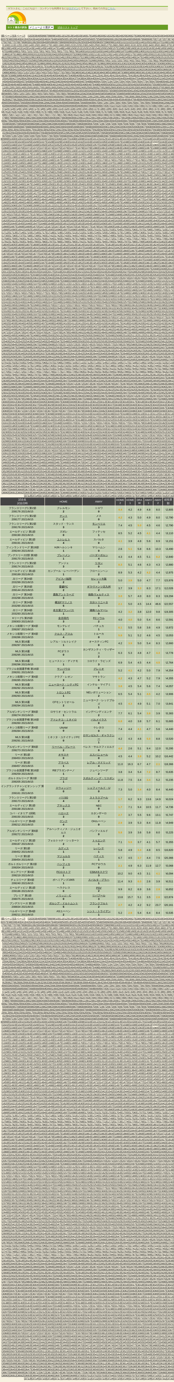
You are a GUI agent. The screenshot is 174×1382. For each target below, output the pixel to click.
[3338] (125, 444)
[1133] (148, 154)
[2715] (110, 362)
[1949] (58, 262)
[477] (143, 81)
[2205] (80, 296)
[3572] (155, 474)
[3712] (170, 492)
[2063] (50, 277)
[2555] (118, 341)
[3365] (155, 447)
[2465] (133, 329)
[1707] (140, 229)
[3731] (163, 495)
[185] (111, 51)
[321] (67, 66)
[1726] (110, 232)
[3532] (28, 471)
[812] (89, 117)
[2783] (102, 371)
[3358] (102, 447)
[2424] (170, 323)
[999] (6, 138)
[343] (27, 69)
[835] (55, 120)
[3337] (118, 444)
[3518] (95, 468)
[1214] (65, 166)
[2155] (50, 290)
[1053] (65, 144)
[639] (83, 99)
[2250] (72, 302)
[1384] (133, 187)
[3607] (72, 480)
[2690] (95, 359)
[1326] (43, 181)
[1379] (95, 187)
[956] (93, 132)
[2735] (87, 365)
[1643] (5, 223)
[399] (19, 75)
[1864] (110, 250)
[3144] (50, 420)
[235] (67, 57)
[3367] (170, 447)
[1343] (170, 181)
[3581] (50, 477)
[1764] (50, 238)
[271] (111, 60)
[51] (68, 39)
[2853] (110, 380)
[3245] (118, 432)
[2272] (65, 305)
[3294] (140, 438)
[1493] (87, 202)
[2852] (102, 380)
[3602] (35, 480)
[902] (113, 126)
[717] (35, 108)
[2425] (5, 326)
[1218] (95, 166)
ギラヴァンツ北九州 (99, 586)
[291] (59, 63)
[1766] (65, 238)
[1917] (163, 256)
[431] (39, 78)
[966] (153, 132)
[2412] (80, 323)
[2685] (58, 359)
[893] (59, 126)
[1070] (20, 148)
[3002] (20, 401)
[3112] (155, 413)
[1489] (58, 202)
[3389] (163, 450)
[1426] (102, 193)
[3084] (118, 410)
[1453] (133, 196)
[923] (67, 129)
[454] (5, 81)
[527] (99, 87)
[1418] (43, 193)
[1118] (35, 154)
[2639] (58, 353)
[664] (61, 102)
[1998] (80, 268)
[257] (27, 60)
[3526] (155, 468)
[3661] (133, 486)
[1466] (58, 199)
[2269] (43, 305)
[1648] (43, 223)
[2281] (133, 305)
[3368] (5, 450)
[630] (29, 99)
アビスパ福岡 (63, 578)
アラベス (63, 762)
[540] (5, 90)
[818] (125, 117)
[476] (137, 81)
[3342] (155, 444)
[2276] (95, 305)
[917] (31, 129)
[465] (71, 81)
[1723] (87, 232)
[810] (77, 117)
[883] (171, 123)
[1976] (87, 265)
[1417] (35, 193)
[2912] (35, 389)
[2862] (5, 383)
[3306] (58, 441)
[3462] (20, 462)
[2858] (148, 380)
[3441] (35, 459)
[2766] (148, 368)
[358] (117, 69)
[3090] (163, 410)
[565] (155, 90)
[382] (89, 72)
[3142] (35, 420)
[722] (65, 108)
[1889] (125, 253)
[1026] (35, 141)
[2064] (58, 277)
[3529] (5, 471)
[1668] (20, 226)
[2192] (155, 293)
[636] (65, 99)
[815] (107, 117)
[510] (169, 84)
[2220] (20, 299)
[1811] (58, 244)
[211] (95, 54)
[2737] (102, 365)
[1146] (72, 157)
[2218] (5, 299)
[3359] (110, 447)
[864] (57, 123)
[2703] (20, 362)
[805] (47, 117)
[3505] (170, 465)
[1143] (50, 157)
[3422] (65, 456)
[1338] (133, 181)
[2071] (110, 277)
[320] (61, 66)
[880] (153, 123)
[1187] (35, 163)
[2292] (43, 308)
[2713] (95, 362)
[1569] (140, 211)
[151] (79, 48)
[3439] (20, 459)
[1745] (80, 235)
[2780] (80, 371)
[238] (85, 57)
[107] (159, 42)
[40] (19, 39)
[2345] (95, 314)
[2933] (20, 392)
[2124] (163, 284)
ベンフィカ (63, 864)
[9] (53, 35)
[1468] (72, 199)
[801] (23, 117)
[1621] (13, 220)
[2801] (65, 374)
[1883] (80, 253)
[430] (33, 78)
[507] (151, 84)
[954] (81, 132)
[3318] (148, 441)
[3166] (43, 423)
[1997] (72, 268)
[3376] (65, 450)
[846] (121, 120)
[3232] (20, 432)
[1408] (140, 190)
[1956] (110, 262)
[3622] (13, 483)
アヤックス (63, 805)
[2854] (118, 380)
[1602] (43, 217)
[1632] (95, 220)
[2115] (95, 284)
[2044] (80, 274)
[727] (95, 108)
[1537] (72, 208)
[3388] (155, 450)
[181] (87, 51)
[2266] (20, 305)
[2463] (118, 329)
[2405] (28, 323)
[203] (47, 54)
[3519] (102, 468)
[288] (41, 63)
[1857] (58, 250)
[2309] (170, 308)
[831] (31, 120)
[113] (23, 45)
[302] (125, 63)
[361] (135, 69)
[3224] (133, 429)
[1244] (118, 169)
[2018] (58, 271)
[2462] (110, 329)
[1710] (163, 229)
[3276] (5, 438)
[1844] (133, 247)
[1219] (102, 166)
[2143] (133, 287)
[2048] (110, 274)
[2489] (140, 332)
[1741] (50, 235)
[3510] (35, 468)
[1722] (80, 232)
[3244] (110, 432)
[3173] (95, 423)
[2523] (50, 338)
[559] (119, 90)
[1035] (102, 141)
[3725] (118, 495)
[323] (79, 66)
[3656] (95, 486)
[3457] (155, 459)
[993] (143, 135)
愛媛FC (63, 586)
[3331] (72, 444)
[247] (139, 57)
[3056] (80, 407)
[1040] (140, 141)
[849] (139, 120)
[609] (75, 96)
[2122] (148, 284)
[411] (91, 75)
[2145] (148, 287)
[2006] (140, 268)
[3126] (87, 416)
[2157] (65, 290)
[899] (95, 126)
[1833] (50, 247)
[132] (137, 45)
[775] (39, 114)
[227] (19, 57)
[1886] (102, 253)
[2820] (35, 377)
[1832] (43, 247)
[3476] (125, 462)
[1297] (170, 175)
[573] (31, 93)
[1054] (72, 144)
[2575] (95, 344)
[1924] (43, 259)
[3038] (118, 404)
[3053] (58, 407)
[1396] (50, 190)
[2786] (125, 371)
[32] (156, 35)
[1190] (58, 163)
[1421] (65, 193)
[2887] (20, 386)
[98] (107, 42)
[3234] (35, 432)
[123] (83, 45)
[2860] (163, 380)
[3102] (80, 413)
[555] (95, 90)
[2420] (140, 323)
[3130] (118, 416)
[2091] (87, 280)
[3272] (148, 435)
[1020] (163, 138)
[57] (95, 39)
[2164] (118, 290)
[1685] (148, 226)
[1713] (13, 232)
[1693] (35, 229)
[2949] (140, 392)
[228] (25, 57)
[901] (107, 126)
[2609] (5, 350)
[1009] (80, 138)
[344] (33, 69)
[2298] (87, 308)
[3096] (35, 413)
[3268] (118, 435)
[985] (95, 135)
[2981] (35, 398)
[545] (35, 90)
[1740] (43, 235)
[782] (81, 114)
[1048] (28, 144)
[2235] (133, 299)
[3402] (87, 453)
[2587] (13, 347)
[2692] (110, 359)
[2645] (102, 353)
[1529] (13, 208)
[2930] (170, 389)
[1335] (110, 181)
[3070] (13, 410)
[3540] (87, 471)
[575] (43, 93)
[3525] (148, 468)
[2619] (80, 350)
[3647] (28, 486)
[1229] (5, 169)
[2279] (118, 305)
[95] (93, 42)
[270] (105, 60)
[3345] (5, 447)
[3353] (65, 447)
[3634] (102, 483)
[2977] (5, 398)
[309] (167, 63)
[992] (137, 135)
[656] (13, 102)
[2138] (95, 287)
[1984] (148, 265)
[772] (21, 114)
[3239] (72, 432)
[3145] (58, 420)
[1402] (95, 190)
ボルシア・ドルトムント (63, 903)
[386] (113, 72)
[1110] (148, 151)
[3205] (163, 426)
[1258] (50, 172)
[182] (93, 51)
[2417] (118, 323)
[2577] (110, 344)
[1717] (43, 232)
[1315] (133, 178)
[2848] (72, 380)
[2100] (155, 280)
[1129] (118, 154)
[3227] (155, 429)
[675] (127, 102)
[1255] (28, 172)
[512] (9, 87)
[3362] (133, 447)
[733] (131, 108)
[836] (61, 120)
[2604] (140, 347)
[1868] (140, 250)
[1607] (80, 217)
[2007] (148, 268)
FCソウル (99, 618)
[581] (79, 93)
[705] (135, 105)
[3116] (13, 416)
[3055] (72, 407)
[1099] (65, 151)
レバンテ (98, 848)
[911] (167, 126)
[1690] (13, 229)
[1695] (50, 229)
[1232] (28, 169)
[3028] (43, 404)
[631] (35, 99)
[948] (45, 132)
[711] (171, 105)
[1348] (35, 184)
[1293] (140, 175)
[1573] (170, 211)
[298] (101, 63)
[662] (49, 102)
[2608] (170, 347)
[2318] (65, 311)
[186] (117, 51)
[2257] (125, 302)
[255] (15, 60)
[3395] (35, 453)
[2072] (118, 277)
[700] (105, 105)
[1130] (125, 154)
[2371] (118, 317)
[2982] (43, 398)
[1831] (35, 247)
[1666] (5, 226)
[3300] (13, 441)
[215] (119, 54)
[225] (7, 57)
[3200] (125, 426)
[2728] (35, 365)
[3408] (133, 453)
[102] (129, 42)
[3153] (118, 420)
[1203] (155, 163)
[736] (149, 108)
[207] (71, 54)
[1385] (140, 187)
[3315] (125, 441)
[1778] (155, 238)
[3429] (118, 456)
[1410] (155, 190)
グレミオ (98, 668)
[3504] (163, 465)
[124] (89, 45)
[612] (93, 96)
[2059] (20, 277)
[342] (21, 69)
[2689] (87, 359)
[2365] (72, 317)
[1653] (80, 223)
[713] (11, 108)
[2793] (5, 374)
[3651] (58, 486)
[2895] (80, 386)
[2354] (163, 314)
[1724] (95, 232)
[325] (91, 66)
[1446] (80, 196)
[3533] (35, 471)
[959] (111, 132)
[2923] (118, 389)
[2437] (95, 326)
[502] (121, 84)
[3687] (155, 489)
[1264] (95, 172)
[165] (163, 48)
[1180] (155, 160)
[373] (35, 72)
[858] (21, 123)
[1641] (163, 220)
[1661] (140, 223)
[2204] (72, 296)
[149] (67, 48)
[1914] (140, 256)
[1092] (13, 151)
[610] (81, 96)
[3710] (155, 492)
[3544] (118, 471)
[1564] (102, 211)
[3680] (102, 489)
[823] (155, 117)
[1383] (125, 187)
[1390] (5, 190)
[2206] (87, 296)
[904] (125, 126)
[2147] (163, 287)
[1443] (58, 196)
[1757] (170, 235)
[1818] (110, 244)
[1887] (110, 253)
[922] (61, 129)
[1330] (72, 181)
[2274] (80, 305)
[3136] (163, 416)
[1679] (102, 226)
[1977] (95, 265)
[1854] (35, 250)
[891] (47, 126)
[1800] (148, 241)
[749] (55, 111)
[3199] (118, 426)
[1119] (43, 154)
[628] (17, 99)
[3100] (65, 413)
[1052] (58, 144)
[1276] (13, 175)
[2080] (5, 280)
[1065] (155, 144)
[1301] (28, 178)
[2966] (95, 395)
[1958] (125, 262)
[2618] (72, 350)
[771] (15, 114)
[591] (139, 93)
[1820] (125, 244)
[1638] (140, 220)
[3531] (20, 471)
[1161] (13, 160)
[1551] (5, 211)
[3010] (80, 401)
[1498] (125, 202)
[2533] (125, 338)
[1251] (170, 169)
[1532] (35, 208)
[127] (107, 45)
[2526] (72, 338)
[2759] (95, 368)
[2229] (87, 299)
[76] (8, 42)
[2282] (140, 305)
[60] (108, 39)
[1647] (35, 223)
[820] (137, 117)
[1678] (95, 226)
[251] (163, 57)
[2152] (28, 290)
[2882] (155, 383)
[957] (99, 132)
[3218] (87, 429)
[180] (81, 51)
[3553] (13, 474)
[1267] (118, 172)
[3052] (50, 407)
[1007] (65, 138)
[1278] (28, 175)
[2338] (43, 314)
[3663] (148, 486)
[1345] (13, 184)
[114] (29, 45)
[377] (59, 72)
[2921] (102, 389)
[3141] (28, 420)
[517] (39, 87)
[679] (151, 102)
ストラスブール (99, 797)
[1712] (5, 232)
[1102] (87, 151)
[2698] (155, 359)
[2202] (58, 296)
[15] (79, 35)
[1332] (87, 181)
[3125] (80, 416)
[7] (47, 35)
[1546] (140, 208)
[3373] (43, 450)
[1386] (148, 187)
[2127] (13, 287)
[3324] (20, 444)
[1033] (87, 141)
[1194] (87, 163)
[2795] (20, 374)
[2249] (65, 302)
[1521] (125, 205)
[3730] (155, 495)
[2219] (13, 299)
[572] (25, 93)
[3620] (170, 480)
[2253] (95, 302)
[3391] (5, 453)
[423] (163, 75)
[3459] (170, 459)
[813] (95, 117)
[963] (135, 132)
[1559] (65, 211)
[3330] (65, 444)
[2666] (87, 356)
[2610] (13, 350)
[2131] (43, 287)
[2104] (13, 284)
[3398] (58, 453)
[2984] (58, 398)
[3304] (43, 441)
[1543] (118, 208)
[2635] (28, 353)
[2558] (140, 341)
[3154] (125, 420)
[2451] (28, 329)
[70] (154, 39)
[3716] (50, 495)
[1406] (125, 190)
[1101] (80, 151)
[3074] (43, 410)
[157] (115, 48)
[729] (107, 108)
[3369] (13, 450)
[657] (19, 102)
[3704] (110, 492)
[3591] (125, 477)
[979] (59, 135)
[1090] (170, 148)
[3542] (102, 471)
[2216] (163, 296)
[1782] (13, 241)
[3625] (35, 483)
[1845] (140, 247)
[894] (65, 126)
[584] (97, 93)
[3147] (72, 420)
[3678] (87, 489)
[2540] (5, 341)
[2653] (163, 353)
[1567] (125, 211)
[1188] (43, 163)
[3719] (72, 495)
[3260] (58, 435)
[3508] (20, 468)
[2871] (72, 383)
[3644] (5, 486)
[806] (53, 117)
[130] (125, 45)
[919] (43, 129)
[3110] (140, 413)
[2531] (110, 338)
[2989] (95, 398)
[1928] (72, 259)
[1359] (118, 184)
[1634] (110, 220)
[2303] (125, 308)
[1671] (43, 226)
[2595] (72, 347)
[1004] (43, 138)
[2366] (80, 317)
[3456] (148, 459)
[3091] (170, 410)
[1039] (133, 141)
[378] (65, 72)
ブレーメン (63, 555)
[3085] (125, 410)
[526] (93, 87)
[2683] (43, 359)
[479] (155, 81)
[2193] (163, 293)
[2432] (58, 326)
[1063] (140, 144)
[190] (141, 51)
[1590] (125, 214)
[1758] (5, 238)
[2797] (35, 374)
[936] (145, 129)
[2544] (35, 341)
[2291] (35, 308)
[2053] (148, 274)
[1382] (118, 187)
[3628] (58, 483)
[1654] (87, 223)
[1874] (13, 253)
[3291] (118, 438)
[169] (15, 51)
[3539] (80, 471)
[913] (7, 129)
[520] (57, 87)
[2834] (140, 377)
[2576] (102, 344)
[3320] (163, 441)
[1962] (155, 262)
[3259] (50, 435)
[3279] (28, 438)
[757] (103, 111)
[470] (101, 81)
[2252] (87, 302)
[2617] (65, 350)
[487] (31, 84)
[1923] (35, 259)
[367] (171, 69)
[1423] (80, 193)
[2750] (28, 368)
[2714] (102, 362)
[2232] (110, 299)
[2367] (87, 317)
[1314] (125, 178)
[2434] (72, 326)
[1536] (65, 208)
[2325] (118, 311)
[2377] (163, 317)
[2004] (125, 268)
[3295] (148, 438)
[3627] (50, 483)
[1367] (5, 187)
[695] (75, 105)
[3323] (13, 444)
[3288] (95, 438)
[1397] (58, 190)
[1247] (140, 169)
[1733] (163, 232)
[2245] (35, 302)
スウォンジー (63, 787)
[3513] (58, 468)
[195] (171, 51)
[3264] (87, 435)
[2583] (155, 344)
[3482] (170, 462)
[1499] (133, 202)
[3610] (95, 480)
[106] (153, 42)
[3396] (43, 453)
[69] (149, 39)
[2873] (87, 383)
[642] (101, 99)
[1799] (140, 241)
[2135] (72, 287)
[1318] (155, 178)
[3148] (80, 420)
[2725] (13, 365)
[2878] (125, 383)
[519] (51, 87)
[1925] (50, 259)
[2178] (50, 293)
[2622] (102, 350)
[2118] (118, 284)
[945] (27, 132)
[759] (115, 111)
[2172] (5, 293)
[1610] (102, 217)
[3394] (28, 453)
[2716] (118, 362)
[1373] (50, 187)
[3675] (65, 489)
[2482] (87, 332)
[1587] (102, 214)
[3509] (28, 468)
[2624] (118, 350)
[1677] (87, 226)
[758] (109, 111)
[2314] (35, 311)
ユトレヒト (63, 539)
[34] (165, 35)
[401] (31, 75)
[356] (105, 69)
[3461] (13, 462)
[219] (143, 54)
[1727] (118, 232)
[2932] (13, 392)
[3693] (28, 492)
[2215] (155, 296)
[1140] (28, 157)
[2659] (35, 356)
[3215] (65, 429)
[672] (109, 102)
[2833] (133, 377)
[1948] (50, 262)
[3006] (50, 401)
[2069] (95, 277)
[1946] (35, 262)
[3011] (87, 401)
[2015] (35, 271)
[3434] (155, 456)
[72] (162, 39)
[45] (41, 39)
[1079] (87, 148)
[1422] (72, 193)
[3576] (13, 477)
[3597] (170, 477)
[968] (165, 132)
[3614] (125, 480)
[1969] (35, 265)
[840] (85, 120)
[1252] (5, 172)
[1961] (148, 262)
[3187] (28, 426)
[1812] (65, 244)
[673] (115, 102)
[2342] (72, 314)
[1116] (20, 154)
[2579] (125, 344)
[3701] (87, 492)
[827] (7, 120)
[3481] (163, 462)
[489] (43, 84)
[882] (165, 123)
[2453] (43, 329)
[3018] (140, 401)
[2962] (65, 395)
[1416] (28, 193)
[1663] (155, 223)
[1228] (170, 166)
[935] (139, 129)
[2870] (65, 383)
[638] (77, 99)
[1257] (43, 172)
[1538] (80, 208)
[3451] (110, 459)
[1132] (140, 154)
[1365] (163, 184)
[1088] (155, 148)
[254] (9, 60)
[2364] (65, 317)
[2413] (87, 323)
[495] (79, 84)
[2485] (110, 332)
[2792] (170, 371)
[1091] (5, 151)
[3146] (65, 420)
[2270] (50, 305)
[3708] (140, 492)
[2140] (110, 287)
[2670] (118, 356)
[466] (77, 81)
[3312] (102, 441)
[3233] (28, 432)
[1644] (13, 223)
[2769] (170, 368)
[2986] (72, 398)
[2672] (133, 356)
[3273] (155, 435)
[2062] (43, 277)
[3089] (155, 410)
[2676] (163, 356)
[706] (141, 105)
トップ (74, 27)
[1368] (13, 187)
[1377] (80, 187)
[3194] (80, 426)
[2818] (20, 377)
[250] (157, 57)
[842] (97, 120)
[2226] (65, 299)
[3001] (13, 401)
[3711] (163, 492)
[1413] (5, 193)
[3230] (5, 432)
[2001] (102, 268)
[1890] (133, 253)
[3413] (170, 453)
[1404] (110, 190)
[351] (75, 69)
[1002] (28, 138)
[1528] (5, 208)
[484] (13, 84)
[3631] (80, 483)
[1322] (13, 181)
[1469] (80, 199)
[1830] (28, 247)
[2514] (155, 335)
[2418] (125, 323)
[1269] (133, 172)
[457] (23, 81)
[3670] (28, 489)
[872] (105, 123)
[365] (159, 69)
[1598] (13, 217)
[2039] (43, 274)
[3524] (140, 468)
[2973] (148, 395)
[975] (35, 135)
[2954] (5, 395)
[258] (33, 60)
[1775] (133, 238)
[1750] (118, 235)
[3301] (20, 441)
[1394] (35, 190)
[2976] (170, 395)
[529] (111, 87)
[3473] (102, 462)
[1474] (118, 199)
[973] (23, 135)
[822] (149, 117)
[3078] (72, 410)
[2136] (80, 287)
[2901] (125, 386)
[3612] (110, 480)
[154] (97, 48)
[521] (63, 87)
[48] (55, 39)
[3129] (110, 416)
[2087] (58, 280)
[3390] (170, 450)
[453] (171, 78)
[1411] (163, 190)
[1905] (72, 256)
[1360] (125, 184)
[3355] (80, 447)
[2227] (72, 299)
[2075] (140, 277)
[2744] (155, 365)
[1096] (43, 151)
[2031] (155, 271)
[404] (49, 75)
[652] (161, 99)
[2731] (58, 365)
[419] (139, 75)
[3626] (43, 483)
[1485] (28, 202)
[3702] (95, 492)
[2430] (43, 326)
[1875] (20, 253)
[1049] (35, 144)
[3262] (72, 435)
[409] (79, 75)
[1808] (35, 244)
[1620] (5, 220)
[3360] (118, 447)
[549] (59, 90)
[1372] (43, 187)
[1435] (170, 193)
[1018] (148, 138)
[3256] (28, 435)
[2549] (72, 341)
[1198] (118, 163)
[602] (33, 96)
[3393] (20, 453)
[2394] (118, 320)
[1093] (20, 151)
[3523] (133, 468)
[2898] (102, 386)
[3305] (50, 441)
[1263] (87, 172)
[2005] (133, 268)
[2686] (65, 359)
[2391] (95, 320)
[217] (131, 54)
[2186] (110, 293)
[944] (21, 132)
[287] (35, 63)
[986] (101, 135)
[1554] (28, 211)
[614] (105, 96)
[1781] (5, 241)
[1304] (50, 178)
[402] (37, 75)
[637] (71, 99)
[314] (25, 66)
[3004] (35, 401)
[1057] (95, 144)
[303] (131, 63)
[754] (85, 111)
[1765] (58, 238)
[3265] (95, 435)
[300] (113, 63)
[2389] (80, 320)
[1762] (35, 238)
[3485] (20, 465)
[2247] (50, 302)
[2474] (28, 332)
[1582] (65, 214)
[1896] (5, 256)
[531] (123, 87)
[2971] (133, 395)
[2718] (133, 362)
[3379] (87, 450)
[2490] (148, 332)
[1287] (95, 175)
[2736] (95, 365)
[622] (153, 96)
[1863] (102, 250)
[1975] (80, 265)
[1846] (148, 247)
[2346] (102, 314)
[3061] (118, 407)
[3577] (20, 477)
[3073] (35, 410)
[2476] (43, 332)
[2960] (50, 395)
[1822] (140, 244)
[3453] (125, 459)
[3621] (5, 483)
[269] (99, 60)
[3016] (125, 401)
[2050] (125, 274)
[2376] (155, 317)
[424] (169, 75)
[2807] (110, 374)
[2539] (170, 338)
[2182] (80, 293)
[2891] (50, 386)
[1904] (65, 256)
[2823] (58, 377)
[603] (39, 96)
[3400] (72, 453)
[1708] (148, 229)
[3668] (13, 489)
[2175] (28, 293)
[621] (147, 96)
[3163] (20, 423)
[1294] (148, 175)
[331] (127, 66)
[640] (89, 99)
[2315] (43, 311)
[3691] (13, 492)
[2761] (110, 368)
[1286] (87, 175)
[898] (89, 126)
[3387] (148, 450)
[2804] (87, 374)
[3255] (20, 435)
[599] (15, 96)
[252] (169, 57)
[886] (17, 126)
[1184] (13, 163)
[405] (55, 75)
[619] (135, 96)
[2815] (170, 374)
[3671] (35, 489)
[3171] (80, 423)
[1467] (65, 199)
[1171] (87, 160)
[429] (27, 78)
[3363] (140, 447)
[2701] (5, 362)
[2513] (148, 335)
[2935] (35, 392)
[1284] (72, 175)
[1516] (87, 205)
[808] (65, 117)
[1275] (5, 175)
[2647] (118, 353)
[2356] (5, 317)
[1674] (65, 226)
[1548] (155, 208)
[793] (147, 114)
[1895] (170, 253)
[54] (82, 39)
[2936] (43, 392)
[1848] (163, 247)
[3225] (140, 429)
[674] (121, 102)
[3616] (140, 480)
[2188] (125, 293)
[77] (13, 42)
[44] (37, 39)
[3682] (118, 489)
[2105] (20, 284)
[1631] (87, 220)
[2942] (87, 392)
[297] (95, 63)
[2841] (20, 380)
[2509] (118, 335)
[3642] (163, 483)
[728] (101, 108)
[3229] (170, 429)
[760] (121, 111)
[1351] (58, 184)
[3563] (87, 474)
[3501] (140, 465)
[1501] (148, 202)
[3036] (102, 404)
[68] (144, 39)
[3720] (80, 495)
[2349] (125, 314)
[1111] (155, 151)
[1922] (28, 259)
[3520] (110, 468)
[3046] (5, 407)
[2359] (28, 317)
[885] (11, 126)
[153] (91, 48)
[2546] (50, 341)
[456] (17, 81)
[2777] (58, 371)
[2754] (58, 368)
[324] (85, 66)
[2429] (35, 326)
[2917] (72, 389)
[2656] (13, 356)
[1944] (20, 262)
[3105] (102, 413)
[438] (81, 78)
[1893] (155, 253)
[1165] (43, 160)
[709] (159, 105)
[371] (23, 72)
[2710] (72, 362)
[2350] (133, 314)
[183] (99, 51)
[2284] (155, 305)
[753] (79, 111)
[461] (47, 81)
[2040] (50, 274)
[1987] (170, 265)
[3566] (110, 474)
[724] (77, 108)
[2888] (28, 386)
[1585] (87, 214)
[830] (25, 120)
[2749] (20, 368)
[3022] (170, 401)
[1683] (133, 226)
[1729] (133, 232)
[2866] (35, 383)
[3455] (140, 459)
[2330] (155, 311)
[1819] (118, 244)
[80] (26, 42)
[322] (73, 66)
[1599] (20, 217)
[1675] (72, 226)
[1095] (35, 151)
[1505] (5, 205)
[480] (161, 81)
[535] (147, 87)
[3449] (95, 459)
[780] (69, 114)
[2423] (163, 323)
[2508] (110, 335)
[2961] (58, 395)
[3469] (72, 462)
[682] (169, 102)
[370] (17, 72)
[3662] (140, 486)
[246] (133, 57)
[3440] (28, 459)
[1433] (155, 193)
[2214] (148, 296)
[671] (103, 102)
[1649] (50, 223)
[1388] (163, 187)
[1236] (58, 169)
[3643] (170, 483)
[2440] (118, 326)
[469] (95, 81)
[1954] (95, 262)
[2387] (65, 320)
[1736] (13, 235)
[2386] (58, 320)
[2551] (87, 341)
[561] (131, 90)
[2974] (155, 395)
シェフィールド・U (98, 787)
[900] (101, 126)
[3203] (148, 426)
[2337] (35, 314)
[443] (111, 78)
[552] (77, 90)
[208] (77, 54)
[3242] (95, 432)
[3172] (87, 423)
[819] (131, 117)
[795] (159, 114)
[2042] (65, 274)
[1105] (110, 151)
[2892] (58, 386)
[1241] (95, 169)
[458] (29, 81)
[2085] (43, 280)
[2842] (28, 380)
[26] (129, 35)
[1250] (163, 169)
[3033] (80, 404)
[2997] (155, 398)
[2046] (95, 274)
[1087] (148, 148)
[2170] (163, 290)
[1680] (110, 226)
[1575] (13, 214)
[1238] (72, 169)
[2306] (148, 308)
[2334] (13, 314)
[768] (169, 111)
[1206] (5, 166)
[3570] (140, 474)
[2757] (80, 368)
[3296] (155, 438)
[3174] (102, 423)
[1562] (87, 211)
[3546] (133, 471)
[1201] (140, 163)
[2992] (118, 398)
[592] (145, 93)
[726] (89, 108)
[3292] (125, 438)
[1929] (80, 259)
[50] (64, 39)
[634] (53, 99)
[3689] (170, 489)
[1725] (102, 232)
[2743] (148, 365)
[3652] (65, 486)
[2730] (50, 365)
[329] (115, 66)
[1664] (163, 223)
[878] (141, 123)
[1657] (110, 223)
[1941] (170, 259)
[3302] (28, 441)
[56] (91, 39)
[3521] (118, 468)
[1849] (170, 247)
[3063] (133, 407)
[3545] (125, 471)
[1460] (13, 199)
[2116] (102, 284)
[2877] (118, 383)
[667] (79, 102)
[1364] (155, 184)
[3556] (35, 474)
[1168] (65, 160)
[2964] (80, 395)
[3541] (95, 471)
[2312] (20, 311)
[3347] (20, 447)
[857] (15, 123)
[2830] (110, 377)
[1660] (133, 223)
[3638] (133, 483)
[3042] (148, 404)
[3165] (35, 423)
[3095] (28, 413)
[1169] (72, 160)
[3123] (65, 416)
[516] (33, 87)
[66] (136, 39)
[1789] (65, 241)
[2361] (43, 317)
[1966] (13, 265)
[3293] (133, 438)
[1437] (13, 196)
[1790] (72, 241)
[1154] (133, 157)
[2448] (5, 329)
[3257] (35, 435)
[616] (117, 96)
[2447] (170, 326)
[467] (83, 81)
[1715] (28, 232)
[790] (129, 114)
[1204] (163, 163)
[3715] (43, 495)
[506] (145, 84)
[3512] (50, 468)
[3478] (140, 462)
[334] (145, 66)
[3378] (80, 450)
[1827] (5, 247)
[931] (115, 129)
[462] (53, 81)
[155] (103, 48)
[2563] (5, 344)
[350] (69, 69)
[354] (93, 69)
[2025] (110, 271)
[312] (13, 66)
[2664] (72, 356)
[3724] (110, 495)
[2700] (170, 359)
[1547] (148, 208)
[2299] (95, 308)
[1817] (102, 244)
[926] (85, 129)
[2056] (170, 274)
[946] (33, 132)
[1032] (80, 141)
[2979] (20, 398)
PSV (99, 887)
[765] (151, 111)
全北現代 (63, 618)
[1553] (20, 211)
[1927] (65, 259)
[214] (113, 54)
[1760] (20, 238)
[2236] (140, 299)
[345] (39, 69)
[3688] (163, 489)
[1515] (80, 205)
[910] (161, 126)
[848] (133, 120)
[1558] (58, 211)
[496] (85, 84)
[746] (37, 111)
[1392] (20, 190)
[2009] (163, 268)
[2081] (13, 280)
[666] (73, 102)
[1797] (125, 241)
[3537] (65, 471)
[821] (143, 117)
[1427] (110, 193)
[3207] (5, 429)
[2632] (5, 353)
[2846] (58, 380)
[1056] (87, 144)
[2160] (87, 290)
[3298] (170, 438)
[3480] (155, 462)
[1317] (148, 178)
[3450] (102, 459)
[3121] (50, 416)
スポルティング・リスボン (99, 778)
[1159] (170, 157)
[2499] (43, 335)
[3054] (65, 407)
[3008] (65, 401)
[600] (21, 96)
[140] (13, 48)
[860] (33, 123)
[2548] (65, 341)
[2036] (20, 274)
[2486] (118, 332)
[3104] (95, 413)
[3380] (95, 450)
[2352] (148, 314)
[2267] (28, 305)
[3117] (20, 416)
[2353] (155, 314)
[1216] (80, 166)
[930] (109, 129)
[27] (133, 35)
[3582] (58, 477)
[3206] (170, 426)
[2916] (65, 389)
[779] (63, 114)
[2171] (170, 290)
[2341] (65, 314)
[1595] (163, 214)
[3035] (95, 404)
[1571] (155, 211)
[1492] (80, 202)
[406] (61, 75)
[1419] (50, 193)
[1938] (148, 259)
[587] (115, 93)
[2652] (155, 353)
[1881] (65, 253)
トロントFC (63, 692)
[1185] (20, 163)
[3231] (13, 432)
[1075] (58, 148)
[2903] (140, 386)
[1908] (95, 256)
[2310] (5, 311)
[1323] (20, 181)
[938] (157, 129)
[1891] (140, 253)
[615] (111, 96)
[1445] (72, 196)
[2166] (133, 290)
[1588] (110, 214)
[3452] (118, 459)
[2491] (155, 332)
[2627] (140, 350)
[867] (75, 123)
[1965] (5, 265)
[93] (85, 42)
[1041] (148, 141)
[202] (41, 54)
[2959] (43, 395)
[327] (103, 66)
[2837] (163, 377)
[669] (91, 102)
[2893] (65, 386)
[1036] (110, 141)
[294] (77, 63)
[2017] (50, 271)
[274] (129, 60)
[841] (91, 120)
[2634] (20, 353)
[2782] (95, 371)
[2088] (65, 280)
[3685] (140, 489)
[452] (165, 78)
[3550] (163, 471)
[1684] (140, 226)
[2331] (163, 311)
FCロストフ (63, 871)
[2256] (118, 302)
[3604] (50, 480)
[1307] (72, 178)
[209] (83, 54)
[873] (111, 123)
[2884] (170, 383)
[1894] (163, 253)
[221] (155, 54)
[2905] (155, 386)
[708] (153, 105)
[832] (37, 120)
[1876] (28, 253)
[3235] (43, 432)
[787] (111, 114)
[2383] (35, 320)
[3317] (140, 441)
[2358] (20, 317)
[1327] (50, 181)
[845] (115, 120)
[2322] (95, 311)
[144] (37, 48)
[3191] (58, 426)
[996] (161, 135)
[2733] (72, 365)
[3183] (170, 423)
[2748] (13, 368)
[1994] (50, 268)
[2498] (35, 335)
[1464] (43, 199)
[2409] (58, 323)
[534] (141, 87)
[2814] (163, 374)
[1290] (118, 175)
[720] (53, 108)
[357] (111, 69)
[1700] (87, 229)
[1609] (95, 217)
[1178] (140, 160)
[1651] (65, 223)
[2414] (95, 323)
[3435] (163, 456)
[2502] (65, 335)
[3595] (155, 477)
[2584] (163, 344)
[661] (43, 102)
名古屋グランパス (63, 610)
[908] (149, 126)
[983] (83, 135)
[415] (115, 75)
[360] (129, 69)
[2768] (163, 368)
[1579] (43, 214)
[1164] (35, 160)
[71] (158, 39)
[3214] (58, 429)
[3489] (50, 465)
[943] (15, 132)
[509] (163, 84)
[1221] (118, 166)
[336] (157, 66)
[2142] (125, 287)
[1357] (102, 184)
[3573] (163, 474)
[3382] (110, 450)
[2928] (155, 389)
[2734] (80, 365)
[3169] (65, 423)
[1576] (20, 214)
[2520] (28, 338)
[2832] (125, 377)
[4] (38, 35)
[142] (25, 48)
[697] (87, 105)
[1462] (28, 199)
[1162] (20, 160)
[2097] (133, 280)
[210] (89, 54)
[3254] (13, 435)
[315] (31, 66)
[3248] (140, 432)
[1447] (87, 196)
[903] (119, 126)
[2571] (65, 344)
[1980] (118, 265)
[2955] (13, 395)
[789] (123, 114)
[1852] (20, 250)
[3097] (43, 413)
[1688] (170, 226)
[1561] (80, 211)
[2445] (155, 326)
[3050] (35, 407)
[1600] (28, 217)
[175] (51, 51)
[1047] (20, 144)
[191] (147, 51)
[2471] (5, 332)
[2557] (133, 341)
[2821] (43, 377)
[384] (101, 72)
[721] (59, 108)
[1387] (155, 187)
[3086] (133, 410)
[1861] (87, 250)
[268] (93, 60)
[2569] (50, 344)
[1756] (163, 235)
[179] (75, 51)
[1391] (13, 190)
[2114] (87, 284)
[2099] (148, 280)
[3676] (72, 489)
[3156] (140, 420)
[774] (33, 114)
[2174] (20, 293)
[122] (77, 45)
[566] (161, 90)
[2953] (170, 392)
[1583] (72, 214)
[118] (53, 45)
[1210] (35, 166)
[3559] (58, 474)
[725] (83, 108)
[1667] (13, 226)
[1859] (72, 250)
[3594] (148, 477)
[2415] (102, 323)
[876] (129, 123)
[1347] (28, 184)
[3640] (148, 483)
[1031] (72, 141)
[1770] (95, 238)
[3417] (28, 456)
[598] (9, 96)
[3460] (5, 462)
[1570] (148, 211)
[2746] (170, 365)
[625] (171, 96)
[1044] (170, 141)
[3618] (155, 480)
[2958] (35, 395)
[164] (157, 48)
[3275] (170, 435)
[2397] (140, 320)
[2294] (58, 308)
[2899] (110, 386)
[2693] (118, 359)
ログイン (74, 8)
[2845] (50, 380)
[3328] (50, 444)
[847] (127, 120)
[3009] (72, 401)
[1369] (20, 187)
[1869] (148, 250)
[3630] (72, 483)
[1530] (20, 208)
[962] (129, 132)
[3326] (35, 444)
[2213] (140, 296)
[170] (21, 51)
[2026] (118, 271)
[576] (49, 93)
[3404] (102, 453)
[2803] (80, 374)
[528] (105, 87)
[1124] (80, 154)
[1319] (163, 178)
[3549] (155, 471)
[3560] (65, 474)
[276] (141, 60)
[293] (71, 63)
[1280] (43, 175)
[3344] (170, 444)
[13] (70, 35)
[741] (7, 111)
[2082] (20, 280)
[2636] (35, 353)
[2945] (110, 392)
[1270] (140, 172)
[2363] (58, 317)
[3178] (133, 423)
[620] (141, 96)
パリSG (63, 797)
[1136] (170, 154)
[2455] (58, 329)
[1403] (102, 190)
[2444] (148, 326)
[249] (151, 57)
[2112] (72, 284)
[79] (22, 42)
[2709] (65, 362)
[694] (69, 105)
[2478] (58, 332)
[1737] (20, 235)
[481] (167, 81)
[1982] (133, 265)
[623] (159, 96)
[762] (133, 111)
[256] (21, 60)
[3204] (155, 426)
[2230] (95, 299)
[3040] (133, 404)
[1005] (50, 138)
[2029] (140, 271)
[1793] (95, 241)
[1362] (140, 184)
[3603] (43, 480)
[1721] (72, 232)
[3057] (87, 407)
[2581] (140, 344)
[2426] (13, 326)
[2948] (133, 392)
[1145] (65, 157)
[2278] (110, 305)
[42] (27, 39)
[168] (9, 51)
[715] (23, 108)
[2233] (118, 299)
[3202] (140, 426)
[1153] (125, 157)
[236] (73, 57)
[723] (71, 108)
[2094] (110, 280)
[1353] (72, 184)
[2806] (102, 374)
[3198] (110, 426)
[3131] (125, 416)
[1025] (28, 141)
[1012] (102, 138)
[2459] (87, 329)
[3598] (5, 480)
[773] (27, 114)
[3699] (72, 492)
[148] (61, 48)
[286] (29, 63)
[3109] (133, 413)
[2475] (35, 332)
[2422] (155, 323)
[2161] (95, 290)
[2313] (28, 311)
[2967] (102, 395)
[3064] (140, 407)
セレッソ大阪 (99, 578)
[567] (167, 90)
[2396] (133, 320)
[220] (149, 54)
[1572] (163, 211)
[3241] (87, 432)
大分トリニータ (99, 602)
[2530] (102, 338)
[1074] (50, 148)
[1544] (125, 208)
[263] (63, 60)
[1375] (65, 187)
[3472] (95, 462)
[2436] (87, 326)
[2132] (50, 287)
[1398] (65, 190)
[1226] (155, 166)
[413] (103, 75)
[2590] (35, 347)
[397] (7, 75)
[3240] (80, 432)
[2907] (170, 386)
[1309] (87, 178)
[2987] (80, 398)
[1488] (50, 202)
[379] (71, 72)
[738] (161, 108)
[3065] (148, 407)
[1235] (50, 169)
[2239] (163, 299)
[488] (37, 84)
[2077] (155, 277)
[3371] (28, 450)
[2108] (43, 284)
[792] (141, 114)
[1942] (5, 262)
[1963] (163, 262)
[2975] (163, 395)
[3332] (80, 444)
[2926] (140, 389)
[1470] (87, 199)
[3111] (148, 413)
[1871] (163, 250)
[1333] (95, 181)
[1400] (80, 190)
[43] (32, 39)
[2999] (170, 398)
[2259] (140, 302)
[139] (7, 48)
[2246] (43, 302)
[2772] (20, 371)
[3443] (50, 459)
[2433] (65, 326)
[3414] (5, 456)
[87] (57, 42)
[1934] (118, 259)
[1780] (170, 238)
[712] (5, 108)
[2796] (28, 374)
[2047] (102, 274)
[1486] (35, 202)
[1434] (163, 193)
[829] (19, 120)
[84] (44, 42)
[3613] (118, 480)
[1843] (125, 247)
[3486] (28, 465)
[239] (91, 57)
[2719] (140, 362)
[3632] (87, 483)
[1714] (20, 232)
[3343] (163, 444)
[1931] (95, 259)
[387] (119, 72)
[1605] (65, 217)
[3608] (80, 480)
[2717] (125, 362)
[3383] (118, 450)
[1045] (5, 144)
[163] (151, 48)
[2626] (133, 350)
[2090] (80, 280)
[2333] (5, 314)
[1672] (50, 226)
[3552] (5, 474)
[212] (101, 54)
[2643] (87, 353)
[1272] (155, 172)
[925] (79, 129)
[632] (41, 99)
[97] (103, 42)
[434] (57, 78)
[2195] (5, 296)
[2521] (35, 338)
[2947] (125, 392)
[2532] (118, 338)
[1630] (80, 220)
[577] (55, 93)
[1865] (118, 250)
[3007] (58, 401)
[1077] (72, 148)
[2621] (95, 350)
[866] (69, 123)
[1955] (102, 262)
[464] (65, 81)
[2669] (110, 356)
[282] (5, 63)
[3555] (28, 474)
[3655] (87, 486)
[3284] (65, 438)
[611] (87, 96)
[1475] (125, 199)
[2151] (20, 290)
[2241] (5, 302)
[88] (62, 42)
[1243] (110, 169)
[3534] (43, 471)
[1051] (50, 144)
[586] (109, 93)
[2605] (148, 347)
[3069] (5, 410)
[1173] (102, 160)
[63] (122, 39)
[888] (29, 126)
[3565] (102, 474)
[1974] (72, 265)
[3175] (110, 423)
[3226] (148, 429)
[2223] (43, 299)
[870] (93, 123)
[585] (103, 93)
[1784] (28, 241)
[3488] (43, 465)
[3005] (43, 401)
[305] (143, 63)
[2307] (155, 308)
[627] (11, 99)
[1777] (148, 238)
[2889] (35, 386)
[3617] (148, 480)
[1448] (95, 196)
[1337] (125, 181)
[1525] (155, 205)
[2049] (118, 274)
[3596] (163, 477)
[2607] (163, 347)
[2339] (50, 314)
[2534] (133, 338)
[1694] (43, 229)
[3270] (133, 435)
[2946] (118, 392)
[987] (107, 135)
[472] (113, 81)
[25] (124, 35)
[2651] (148, 353)
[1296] (163, 175)
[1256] (35, 172)
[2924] (125, 389)
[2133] (58, 287)
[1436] (5, 196)
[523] (75, 87)
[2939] (65, 392)
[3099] (58, 413)
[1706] (133, 229)
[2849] (80, 380)
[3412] (163, 453)
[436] (69, 78)
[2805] (95, 374)
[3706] (125, 492)
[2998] (163, 398)
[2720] (148, 362)
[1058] (102, 144)
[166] (169, 48)
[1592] (140, 214)
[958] (105, 132)
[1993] (43, 268)
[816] (113, 117)
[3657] (102, 486)
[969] (171, 132)
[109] (171, 42)
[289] (47, 63)
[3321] (170, 441)
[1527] (170, 205)
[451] (159, 78)
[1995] (58, 268)
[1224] (140, 166)
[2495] (13, 335)
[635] (59, 99)
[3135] (155, 416)
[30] (147, 35)
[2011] (5, 271)
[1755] (155, 235)
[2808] (118, 374)
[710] (165, 105)
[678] (145, 102)
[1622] (20, 220)
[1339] (140, 181)
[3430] (125, 456)
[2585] (170, 344)
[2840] (13, 380)
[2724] (5, 365)
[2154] (43, 290)
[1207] (13, 166)
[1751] (125, 235)
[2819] (28, 377)
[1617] (155, 217)
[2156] (58, 290)
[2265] (13, 305)
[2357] (13, 317)
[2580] (133, 344)
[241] (103, 57)
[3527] (163, 468)
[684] (9, 105)
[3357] (95, 447)
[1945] (28, 262)
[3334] (95, 444)
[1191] (65, 163)
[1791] (80, 241)
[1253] (13, 172)
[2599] (102, 347)
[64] (126, 39)
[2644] (95, 353)
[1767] (72, 238)
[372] (29, 72)
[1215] (72, 166)
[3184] (5, 426)
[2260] (148, 302)
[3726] (125, 495)
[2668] (102, 356)
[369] (11, 72)
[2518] (13, 338)
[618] (129, 96)
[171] (27, 51)
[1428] (118, 193)
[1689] (5, 229)
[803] (35, 117)
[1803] (170, 241)
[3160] (170, 420)
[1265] (102, 172)
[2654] (170, 353)
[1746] (87, 235)
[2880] (140, 383)
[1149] (95, 157)
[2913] (43, 389)
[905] (131, 126)
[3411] (155, 453)
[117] (47, 45)
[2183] (87, 293)
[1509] (35, 205)
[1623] (28, 220)
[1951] (72, 262)
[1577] (28, 214)
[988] (113, 135)
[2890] (43, 386)
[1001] (20, 138)
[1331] (80, 181)
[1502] (155, 202)
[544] (29, 90)
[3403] (95, 453)
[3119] (35, 416)
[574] (37, 93)
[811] (83, 117)
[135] (155, 45)
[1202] (148, 163)
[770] (9, 114)
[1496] (110, 202)
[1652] (72, 223)
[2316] (50, 311)
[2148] (170, 287)
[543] (23, 90)
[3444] (58, 459)
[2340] (58, 314)
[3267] (110, 435)
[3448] (87, 459)
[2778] (65, 371)
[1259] (58, 172)
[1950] (65, 262)
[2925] (133, 389)
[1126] (95, 154)
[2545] (43, 341)
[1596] (170, 214)
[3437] (5, 459)
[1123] (72, 154)
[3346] (13, 447)
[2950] (148, 392)
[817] (119, 117)
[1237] (65, 169)
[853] (163, 120)
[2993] (125, 398)
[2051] (133, 274)
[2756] (72, 368)
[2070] (102, 277)
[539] (171, 87)
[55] (86, 39)
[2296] (72, 308)
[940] (169, 129)
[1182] (170, 160)
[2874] (95, 383)
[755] (91, 111)
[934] (133, 129)
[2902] (133, 386)
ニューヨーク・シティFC (64, 684)
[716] (29, 108)
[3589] (110, 477)
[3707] (133, 492)
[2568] (43, 344)
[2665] (80, 356)
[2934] (28, 392)
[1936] (133, 259)
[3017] (133, 401)
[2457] (72, 329)
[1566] (118, 211)
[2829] (102, 377)
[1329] (65, 181)
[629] (23, 99)
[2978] (13, 398)
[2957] (28, 395)
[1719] (58, 232)
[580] (73, 93)
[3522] (125, 468)
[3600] (20, 480)
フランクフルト (99, 903)
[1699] (80, 229)
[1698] (72, 229)
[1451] (118, 196)
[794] (153, 114)
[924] (73, 129)
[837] (67, 120)
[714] (17, 108)
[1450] (110, 196)
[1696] (58, 229)
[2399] (155, 320)
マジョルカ (63, 856)
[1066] (163, 144)
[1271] (148, 172)
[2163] (110, 290)
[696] (81, 105)
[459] (35, 81)
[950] (57, 132)
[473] (119, 81)
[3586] (87, 477)
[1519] (110, 205)
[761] (127, 111)
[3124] (72, 416)
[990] (125, 135)
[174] (45, 51)
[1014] (118, 138)
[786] (105, 114)
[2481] (80, 332)
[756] (97, 111)
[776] (45, 114)
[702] (117, 105)
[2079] (170, 277)
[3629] (65, 483)
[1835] (65, 247)
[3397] (50, 453)
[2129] (28, 287)
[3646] (20, 486)
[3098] (50, 413)
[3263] (80, 435)
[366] (165, 69)
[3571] (148, 474)
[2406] (35, 323)
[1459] (5, 199)
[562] (137, 90)
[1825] (163, 244)
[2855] (125, 380)
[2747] (5, 368)
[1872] (170, 250)
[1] (29, 35)
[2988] (87, 398)
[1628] (65, 220)
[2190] (140, 293)
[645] (119, 99)
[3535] (50, 471)
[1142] (43, 157)
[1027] (43, 141)
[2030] (148, 271)
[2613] (35, 350)
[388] (125, 72)
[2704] (28, 362)
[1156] (148, 157)
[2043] (72, 274)
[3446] (72, 459)
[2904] (148, 386)
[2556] (125, 341)
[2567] (35, 344)
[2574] (87, 344)
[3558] (50, 474)
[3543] (110, 471)
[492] (61, 84)
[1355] (87, 184)
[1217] (87, 166)
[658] (25, 102)
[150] (73, 48)
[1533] (43, 208)
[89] (67, 42)
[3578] (28, 477)
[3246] (125, 432)
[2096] (125, 280)
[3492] (72, 465)
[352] (81, 69)
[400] (25, 75)
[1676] (80, 226)
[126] (101, 45)
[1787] (50, 241)
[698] (93, 105)
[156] (109, 48)
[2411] (72, 323)
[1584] (80, 214)
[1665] (170, 223)
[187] (123, 51)
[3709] (148, 492)
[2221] (28, 299)
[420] (145, 75)
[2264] (5, 305)
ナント (64, 515)
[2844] (43, 380)
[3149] (87, 420)
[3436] (170, 456)
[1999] (87, 268)
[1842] (118, 247)
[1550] (170, 208)
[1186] (28, 163)
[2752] (43, 368)
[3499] (125, 465)
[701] (111, 105)
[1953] (87, 262)
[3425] (87, 456)
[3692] (20, 492)
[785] (99, 114)
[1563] (95, 211)
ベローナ (63, 813)
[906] (137, 126)
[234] (61, 57)
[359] (123, 69)
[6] (44, 35)
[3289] (102, 438)
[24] (120, 35)
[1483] (13, 202)
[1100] (72, 151)
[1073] (43, 148)
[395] (167, 72)
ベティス (98, 856)
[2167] (140, 290)
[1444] (65, 196)
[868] (81, 123)
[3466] (50, 462)
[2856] (133, 380)
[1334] (102, 181)
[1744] (72, 235)
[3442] (43, 459)
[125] (95, 45)
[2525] (65, 338)
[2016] (43, 271)
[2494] (5, 335)
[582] (85, 93)
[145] (43, 48)
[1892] (148, 253)
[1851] (13, 250)
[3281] (43, 438)
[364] (153, 69)
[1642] (170, 220)
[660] (37, 102)
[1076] (65, 148)
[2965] (87, 395)
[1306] (65, 178)
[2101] (163, 280)
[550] (65, 90)
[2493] (170, 332)
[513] (15, 87)
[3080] (87, 410)
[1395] (43, 190)
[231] (43, 57)
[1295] (155, 175)
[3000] (5, 401)
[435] (63, 78)
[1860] (80, 250)
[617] (123, 96)
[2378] (170, 317)
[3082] (102, 410)
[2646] (110, 353)
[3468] (65, 462)
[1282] (58, 175)
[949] (51, 132)
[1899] (28, 256)
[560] (125, 90)
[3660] (125, 486)
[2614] (43, 350)
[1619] (170, 217)
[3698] (65, 492)
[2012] (13, 271)
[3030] (58, 404)
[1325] (35, 181)
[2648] (125, 353)
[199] (23, 54)
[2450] (20, 329)
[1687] (163, 226)
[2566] (28, 344)
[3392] (13, 453)
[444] (117, 78)
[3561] (72, 474)
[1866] (125, 250)
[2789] (148, 371)
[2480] (72, 332)
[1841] (110, 247)
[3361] (125, 447)
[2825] (72, 377)
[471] (107, 81)
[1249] (155, 169)
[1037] (118, 141)
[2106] (28, 284)
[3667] (5, 489)
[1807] (28, 244)
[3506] (5, 468)
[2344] (87, 314)
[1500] (140, 202)
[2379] (5, 320)
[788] (117, 114)
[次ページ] (19, 35)
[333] (139, 66)
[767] (163, 111)
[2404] (20, 323)
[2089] (72, 280)
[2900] (118, 386)
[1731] (148, 232)
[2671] (125, 356)
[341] (15, 69)
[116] (41, 45)
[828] (13, 120)
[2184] (95, 293)
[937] (151, 129)
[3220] (102, 429)
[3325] (28, 444)
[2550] (80, 341)
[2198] (28, 296)
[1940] (163, 259)
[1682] (125, 226)
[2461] (102, 329)
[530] (117, 87)
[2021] (80, 271)
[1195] (95, 163)
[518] (45, 87)
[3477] (133, 462)
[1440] (35, 196)
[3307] (65, 441)
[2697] (148, 359)
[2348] (118, 314)
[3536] (58, 471)
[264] (69, 60)
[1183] (5, 163)
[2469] (163, 329)
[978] (53, 135)
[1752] (133, 235)
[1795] (110, 241)
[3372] (35, 450)
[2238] (155, 299)
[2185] (102, 293)
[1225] (148, 166)
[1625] (43, 220)
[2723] (170, 362)
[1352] (65, 184)
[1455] (148, 196)
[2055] (163, 274)
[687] (27, 105)
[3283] (58, 438)
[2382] (28, 320)
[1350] (50, 184)
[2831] (118, 377)
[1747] (95, 235)
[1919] (5, 259)
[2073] (125, 277)
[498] (97, 84)
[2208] (102, 296)
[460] (41, 81)
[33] (160, 35)
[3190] (50, 426)
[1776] (140, 238)
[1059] (110, 144)
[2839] (5, 380)
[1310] (95, 178)
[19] (97, 35)
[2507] (102, 335)
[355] (99, 69)
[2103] (5, 284)
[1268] (125, 172)
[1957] (118, 262)
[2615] (50, 350)
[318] (49, 66)
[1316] (140, 178)
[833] (43, 120)
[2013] (20, 271)
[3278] (20, 438)
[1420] (58, 193)
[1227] (163, 166)
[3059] (102, 407)
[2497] (28, 335)
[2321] (87, 311)
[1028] (50, 141)
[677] (139, 102)
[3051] (43, 407)
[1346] (20, 184)
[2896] (87, 386)
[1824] (155, 244)
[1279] (35, 175)
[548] (53, 90)
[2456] (65, 329)
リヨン (99, 563)
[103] (135, 42)
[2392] (102, 320)
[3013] (102, 401)
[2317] (58, 311)
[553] (83, 90)
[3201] (133, 426)
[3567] (118, 474)
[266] (81, 60)
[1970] (43, 265)
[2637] (43, 353)
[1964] (170, 262)
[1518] (102, 205)
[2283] (148, 305)
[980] (65, 135)
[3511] (43, 468)
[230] (37, 57)
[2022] (87, 271)
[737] (155, 108)
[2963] (72, 395)
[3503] (155, 465)
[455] (11, 81)
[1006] (58, 138)
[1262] (80, 172)
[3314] (118, 441)
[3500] (133, 465)
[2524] (58, 338)
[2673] (140, 356)
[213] (107, 54)
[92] (80, 42)
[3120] (43, 416)
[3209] (20, 429)
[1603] (50, 217)
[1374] (58, 187)
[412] (97, 75)
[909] (155, 126)
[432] (45, 78)
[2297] (80, 308)
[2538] (163, 338)
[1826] (170, 244)
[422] (157, 75)
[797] (171, 114)
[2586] (5, 347)
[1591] (133, 214)
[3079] (80, 410)
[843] (103, 120)
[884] (5, 126)
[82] (35, 42)
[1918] (170, 256)
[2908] (5, 389)
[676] (133, 102)
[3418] (35, 456)
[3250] (155, 432)
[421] (151, 75)
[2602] (125, 347)
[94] (89, 42)
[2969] (118, 395)
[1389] (170, 187)
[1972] (58, 265)
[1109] (140, 151)
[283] (11, 63)
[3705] (118, 492)
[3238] (65, 432)
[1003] (35, 138)
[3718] (65, 495)
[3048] (20, 407)
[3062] (125, 407)
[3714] (35, 495)
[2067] (80, 277)
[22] (111, 35)
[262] (57, 60)
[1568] (133, 211)
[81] (31, 42)
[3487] (35, 465)
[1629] (72, 220)
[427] (15, 78)
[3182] (163, 423)
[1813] (72, 244)
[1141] (35, 157)
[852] (157, 120)
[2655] (5, 356)
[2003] (118, 268)
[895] (71, 126)
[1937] (140, 259)
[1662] (148, 223)
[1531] (28, 208)
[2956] (20, 395)
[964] (141, 132)
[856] (9, 123)
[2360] (35, 317)
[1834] (58, 247)
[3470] (80, 462)
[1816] (95, 244)
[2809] (125, 374)
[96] (98, 42)
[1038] (125, 141)
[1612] (118, 217)
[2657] (20, 356)
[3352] (58, 447)
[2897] (95, 386)
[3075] (50, 410)
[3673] (50, 489)
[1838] (87, 247)
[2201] (50, 296)
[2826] (80, 377)
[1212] (50, 166)
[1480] (163, 199)
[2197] (20, 296)
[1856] (50, 250)
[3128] (102, 416)
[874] (117, 123)
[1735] (5, 235)
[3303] (35, 441)
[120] (65, 45)
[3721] (87, 495)
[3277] (13, 438)
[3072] (28, 410)
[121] (71, 45)
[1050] (43, 144)
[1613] (125, 217)
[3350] (43, 447)
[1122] (65, 154)
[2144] (140, 287)
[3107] (118, 413)
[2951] (155, 392)
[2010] (170, 268)
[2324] (110, 311)
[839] (79, 120)
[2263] (170, 302)
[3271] (140, 435)
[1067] (170, 144)
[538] (165, 87)
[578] (61, 93)
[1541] (102, 208)
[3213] (50, 429)
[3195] (87, 426)
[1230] (13, 169)
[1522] (133, 205)
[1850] (5, 250)
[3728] (140, 495)
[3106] (110, 413)
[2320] (80, 311)
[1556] (43, 211)
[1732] (155, 232)
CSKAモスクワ (99, 871)
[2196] (13, 296)
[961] (123, 132)
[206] (65, 54)
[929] (103, 129)
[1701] (95, 229)
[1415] (20, 193)
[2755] (65, 368)
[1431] (140, 193)
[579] (67, 93)
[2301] (110, 308)
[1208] (20, 166)
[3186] (20, 426)
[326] (97, 66)
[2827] (87, 377)
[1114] (5, 154)
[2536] (148, 338)
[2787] (133, 371)
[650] (149, 99)
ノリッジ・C (63, 895)
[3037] (110, 404)
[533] (135, 87)
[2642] (80, 353)
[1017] (140, 138)
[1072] (35, 148)
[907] (143, 126)
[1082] (110, 148)
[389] (131, 72)
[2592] (50, 347)
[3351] (50, 447)
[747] (43, 111)
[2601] (118, 347)
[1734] (170, 232)
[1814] (80, 244)
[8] (50, 35)
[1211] (43, 166)
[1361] (133, 184)
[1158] (163, 157)
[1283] (65, 175)
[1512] (58, 205)
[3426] (95, 456)
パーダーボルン (99, 555)
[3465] (43, 462)
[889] (35, 126)
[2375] (148, 317)
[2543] (28, 341)
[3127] (95, 416)
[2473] (20, 332)
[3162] (13, 423)
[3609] (87, 480)
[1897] (13, 256)
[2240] (170, 299)
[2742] (140, 365)
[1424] (87, 193)
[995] (155, 135)
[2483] (95, 332)
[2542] (20, 341)
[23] (115, 35)
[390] (137, 72)
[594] (157, 93)
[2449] (13, 329)
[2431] (50, 326)
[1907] (87, 256)
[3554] (20, 474)
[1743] (65, 235)
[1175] (118, 160)
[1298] (5, 178)
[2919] (87, 389)
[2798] (43, 374)
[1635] (118, 220)
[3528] (170, 468)
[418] (133, 75)
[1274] (170, 172)
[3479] (148, 462)
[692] (57, 105)
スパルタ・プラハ (98, 879)
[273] (123, 60)
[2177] (43, 293)
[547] (47, 90)
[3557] (43, 474)
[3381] (102, 450)
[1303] (43, 178)
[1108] (133, 151)
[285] (23, 63)
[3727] (133, 495)
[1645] (20, 223)
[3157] (148, 420)
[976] (41, 135)
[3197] (102, 426)
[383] (95, 72)
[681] (163, 102)
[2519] (20, 338)
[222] (161, 54)
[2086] (50, 280)
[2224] (50, 299)
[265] (75, 60)
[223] (167, 54)
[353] (87, 69)
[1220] (110, 166)
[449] (147, 78)
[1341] (155, 181)
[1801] (155, 241)
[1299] (13, 178)
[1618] (163, 217)
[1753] (140, 235)
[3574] (170, 474)
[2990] (102, 398)
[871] (99, 123)
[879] (147, 123)
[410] (85, 75)
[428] (21, 78)
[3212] (43, 429)
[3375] (58, 450)
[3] (35, 35)
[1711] (170, 229)
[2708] (58, 362)
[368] (5, 72)
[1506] (13, 205)
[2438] (102, 326)
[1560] (72, 211)
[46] (46, 39)
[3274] (163, 435)
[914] (13, 129)
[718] (41, 108)
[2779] (72, 371)
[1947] (43, 262)
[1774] (125, 238)
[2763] (125, 368)
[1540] (95, 208)
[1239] (80, 169)
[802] (29, 117)
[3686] (148, 489)
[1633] (102, 220)
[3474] (110, 462)
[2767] (155, 368)
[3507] (13, 468)
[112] (17, 45)
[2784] (110, 371)
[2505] (87, 335)
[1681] (118, 226)
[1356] (95, 184)
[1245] (125, 169)
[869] (87, 123)
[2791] (163, 371)
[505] (139, 84)
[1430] (133, 193)
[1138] (13, 157)
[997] (167, 135)
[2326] (125, 311)
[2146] (155, 287)
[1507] (20, 205)
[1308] (80, 178)
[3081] (95, 410)
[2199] (35, 296)
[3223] (125, 429)
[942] (9, 132)
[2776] (50, 371)
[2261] (155, 302)
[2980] (28, 398)
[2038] (35, 274)
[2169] (155, 290)
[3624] (28, 483)
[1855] (43, 250)
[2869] (58, 383)
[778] (57, 114)
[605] (51, 96)
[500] (109, 84)
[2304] (133, 308)
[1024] (20, 141)
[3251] (163, 432)
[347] (51, 69)
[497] (91, 84)
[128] (113, 45)
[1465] (50, 199)
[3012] (95, 401)
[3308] (72, 441)
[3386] (140, 450)
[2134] (65, 287)
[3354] (72, 447)
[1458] (170, 196)
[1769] (87, 238)
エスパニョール (99, 754)
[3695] (43, 492)
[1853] (28, 250)
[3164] (28, 423)
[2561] (163, 341)
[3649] (43, 486)
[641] (95, 99)
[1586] (95, 214)
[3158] (155, 420)
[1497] (118, 202)
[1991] (28, 268)
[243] (115, 57)
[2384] (43, 320)
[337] (163, 66)
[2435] (80, 326)
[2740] (125, 365)
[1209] (28, 166)
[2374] (140, 317)
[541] (11, 90)
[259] (39, 60)
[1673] (58, 226)
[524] (81, 87)
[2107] (35, 284)
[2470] (170, 329)
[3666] (170, 486)
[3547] (140, 471)
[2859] (155, 380)
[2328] (140, 311)
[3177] (125, 423)
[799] (11, 117)
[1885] (95, 253)
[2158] (72, 290)
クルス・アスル (63, 633)
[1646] (28, 223)
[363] (147, 69)
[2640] (65, 353)
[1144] (58, 157)
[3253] (5, 435)
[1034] (95, 141)
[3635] (110, 483)
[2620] (87, 350)
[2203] (65, 296)
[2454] (50, 329)
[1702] (102, 229)
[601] (27, 96)
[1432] (148, 193)
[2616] (58, 350)
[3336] (110, 444)
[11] (61, 35)
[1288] (102, 175)
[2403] (13, 323)
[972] (17, 135)
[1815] (87, 244)
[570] (13, 93)
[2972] (140, 395)
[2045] (87, 274)
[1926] (58, 259)
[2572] (72, 344)
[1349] (43, 184)
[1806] (20, 244)
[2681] (28, 359)
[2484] (102, 332)
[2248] (58, 302)
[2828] (95, 377)
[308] (161, 63)
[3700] (80, 492)
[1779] (163, 238)
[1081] (102, 148)
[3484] (13, 465)
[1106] (118, 151)
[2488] (133, 332)
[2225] (58, 299)
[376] (53, 72)
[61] (113, 39)
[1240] (87, 169)
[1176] (125, 160)
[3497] (110, 465)
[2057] (5, 277)
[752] (73, 111)
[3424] (80, 456)
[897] (83, 126)
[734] (137, 108)
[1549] (163, 208)
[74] (172, 39)
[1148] (87, 157)
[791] (135, 114)
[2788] (140, 371)
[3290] (110, 438)
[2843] (35, 380)
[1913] (133, 256)
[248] (145, 57)
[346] (45, 69)
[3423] (72, 456)
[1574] (5, 214)
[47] (50, 39)
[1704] (118, 229)
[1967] (20, 265)
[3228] (163, 429)
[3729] (148, 495)
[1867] (133, 250)
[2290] (28, 308)
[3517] (87, 468)
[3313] (110, 441)
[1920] (13, 259)
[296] (89, 63)
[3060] (110, 407)
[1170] (80, 160)
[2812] (148, 374)
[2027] (125, 271)
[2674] (148, 356)
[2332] (170, 311)
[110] (5, 45)
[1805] (13, 244)
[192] (153, 51)
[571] (19, 93)
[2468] (155, 329)
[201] (35, 54)
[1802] (163, 241)
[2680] (20, 359)
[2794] (13, 374)
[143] (31, 48)
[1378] (87, 187)
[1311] (102, 178)
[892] (53, 126)
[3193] (72, 426)
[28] (138, 35)
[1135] (163, 154)
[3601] (28, 480)
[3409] (140, 453)
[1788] (58, 241)
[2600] (110, 347)
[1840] (102, 247)
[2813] (155, 374)
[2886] (13, 386)
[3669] (20, 489)
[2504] (80, 335)
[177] (63, 51)
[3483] (5, 465)
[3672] (43, 489)
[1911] (118, 256)
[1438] (20, 196)
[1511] (50, 205)
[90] (71, 42)
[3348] (28, 447)
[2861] (170, 380)
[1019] (155, 138)
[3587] (95, 477)
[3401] (80, 453)
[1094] (28, 151)
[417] (127, 75)
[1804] (5, 244)
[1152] (118, 157)
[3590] (118, 477)
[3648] (35, 486)
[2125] (170, 284)
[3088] (148, 410)
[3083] (110, 410)
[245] (127, 57)
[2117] (110, 284)
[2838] (170, 377)
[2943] (95, 392)
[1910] (110, 256)
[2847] (65, 380)
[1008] (72, 138)
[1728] (125, 232)
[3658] (110, 486)
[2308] (163, 308)
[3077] (65, 410)
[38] (9, 39)
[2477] (50, 332)
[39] (14, 39)
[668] (85, 102)
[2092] (95, 280)
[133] (143, 45)
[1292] (133, 175)
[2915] (58, 389)
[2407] (43, 323)
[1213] (58, 166)
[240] (97, 57)
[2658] (28, 356)
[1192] (72, 163)
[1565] (110, 211)
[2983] (50, 398)
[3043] (155, 404)
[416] (121, 75)
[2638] (50, 353)
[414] (109, 75)
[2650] (140, 353)
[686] (21, 105)
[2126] (5, 287)
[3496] (102, 465)
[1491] (72, 202)
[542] (17, 90)
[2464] (125, 329)
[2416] (110, 323)
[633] (47, 99)
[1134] (155, 154)
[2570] (58, 344)
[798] (5, 117)
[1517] (95, 205)
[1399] (72, 190)
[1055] (80, 144)
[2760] (102, 368)
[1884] (87, 253)
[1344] (5, 184)
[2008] (155, 268)
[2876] (110, 383)
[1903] (58, 256)
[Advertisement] (97, 17)
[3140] (20, 420)
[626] (5, 99)
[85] (49, 42)
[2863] (13, 383)
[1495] (102, 202)
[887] (23, 126)
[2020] (72, 271)
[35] (169, 35)
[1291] (125, 175)
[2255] (110, 302)
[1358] (110, 184)
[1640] (155, 220)
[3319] (155, 441)
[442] (105, 78)
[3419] (43, 456)
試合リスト (64, 27)
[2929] (163, 389)
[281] (171, 60)
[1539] (87, 208)
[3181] (155, 423)
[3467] (58, 462)
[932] (121, 129)
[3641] (155, 483)
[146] (49, 48)
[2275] (87, 305)
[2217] (170, 296)
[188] (129, 51)
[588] (121, 93)
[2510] (125, 335)
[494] (73, 84)
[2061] (35, 277)
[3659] (118, 486)
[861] (39, 123)
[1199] (125, 163)
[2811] (140, 374)
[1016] (133, 138)
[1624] (35, 220)
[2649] (133, 353)
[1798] (133, 241)
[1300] (20, 178)
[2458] (80, 329)
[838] (73, 120)
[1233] (35, 169)
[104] (141, 42)
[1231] (20, 169)
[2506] (95, 335)
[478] (149, 81)
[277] (147, 60)
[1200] (133, 163)
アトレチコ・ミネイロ (63, 719)
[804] (41, 117)
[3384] (125, 450)
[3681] (110, 489)
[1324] (28, 181)
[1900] (35, 256)
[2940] (72, 392)
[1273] (163, 172)
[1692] (28, 229)
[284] (17, 63)
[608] (69, 96)
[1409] (148, 190)
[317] (43, 66)
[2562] (170, 341)
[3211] (35, 429)
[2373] (133, 317)
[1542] (110, 208)
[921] (55, 129)
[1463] (35, 199)
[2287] (5, 308)
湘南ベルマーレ (99, 610)
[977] (47, 135)
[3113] (163, 413)
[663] (55, 102)
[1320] (170, 178)
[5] (41, 35)
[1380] (102, 187)
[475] (131, 81)
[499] (103, 84)
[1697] (65, 229)
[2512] (140, 335)
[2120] (133, 284)
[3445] (65, 459)
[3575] (5, 477)
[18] (93, 35)
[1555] (35, 211)
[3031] (65, 404)
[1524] (148, 205)
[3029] (50, 404)
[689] (39, 105)
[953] (75, 132)
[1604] (58, 217)
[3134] (148, 416)
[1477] (140, 199)
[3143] (43, 420)
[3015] (118, 401)
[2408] (50, 323)
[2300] (102, 308)
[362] (141, 69)
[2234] (125, 299)
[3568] (125, 474)
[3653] (72, 486)
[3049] (28, 407)
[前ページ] (7, 35)
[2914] (50, 389)
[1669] (28, 226)
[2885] (5, 386)
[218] (137, 54)
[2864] (20, 383)
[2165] (125, 290)
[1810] (50, 244)
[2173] (13, 293)
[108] (165, 42)
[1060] (118, 144)
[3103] (87, 413)
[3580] (43, 477)
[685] (15, 105)
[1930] (87, 259)
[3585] (80, 477)
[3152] (110, 420)
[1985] (155, 265)
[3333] (87, 444)
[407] (67, 75)
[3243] (102, 432)
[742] (13, 111)
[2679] (13, 359)
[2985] (65, 398)
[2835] (148, 377)
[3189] (43, 426)
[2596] (80, 347)
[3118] (28, 416)
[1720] (65, 232)
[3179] (140, 423)
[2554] (110, 341)
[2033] (170, 271)
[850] (145, 120)
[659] (31, 102)
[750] (61, 111)
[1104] (102, 151)
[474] (125, 81)
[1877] (35, 253)
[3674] (58, 489)
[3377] (72, 450)
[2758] (87, 368)
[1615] (140, 217)
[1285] (80, 175)
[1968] (28, 265)
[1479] (155, 199)
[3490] (58, 465)
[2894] (72, 386)
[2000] (95, 268)
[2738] (110, 365)
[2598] (95, 347)
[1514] (72, 205)
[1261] (72, 172)
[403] (43, 75)
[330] (121, 66)
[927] (91, 129)
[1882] (72, 253)
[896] (77, 126)
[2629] (155, 350)
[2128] (20, 287)
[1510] (43, 205)
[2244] (28, 302)
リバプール (98, 895)
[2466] (140, 329)
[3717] (58, 495)
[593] (151, 93)
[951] (63, 132)
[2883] (163, 383)
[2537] (155, 338)
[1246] (133, 169)
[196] (5, 54)
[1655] (95, 223)
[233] (55, 57)
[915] (19, 129)
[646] (125, 99)
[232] (49, 57)
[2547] (58, 341)
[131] (131, 45)
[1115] (13, 154)
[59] (104, 39)
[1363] (148, 184)
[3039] (125, 404)
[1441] (43, 196)
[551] (71, 90)
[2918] (80, 389)
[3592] (133, 477)
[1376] (72, 187)
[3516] (80, 468)
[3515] (72, 468)
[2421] (148, 323)
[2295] (65, 308)
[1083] (118, 148)
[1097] (50, 151)
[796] (165, 114)
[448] (141, 78)
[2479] (65, 332)
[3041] (140, 404)
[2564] (13, 344)
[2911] (28, 389)
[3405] (110, 453)
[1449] (102, 196)
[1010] (87, 138)
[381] (83, 72)
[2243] (20, 302)
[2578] (118, 344)
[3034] (87, 404)
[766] (157, 111)
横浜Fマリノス (63, 602)
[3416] (20, 456)
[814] (101, 117)
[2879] (133, 383)
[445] (123, 78)
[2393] (110, 320)
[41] (23, 39)
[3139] (13, 420)
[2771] (13, 371)
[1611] (110, 217)
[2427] (20, 326)
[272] (117, 60)
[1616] (148, 217)
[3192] (65, 426)
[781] (75, 114)
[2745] (163, 365)
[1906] (80, 256)
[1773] (118, 238)
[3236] (50, 432)
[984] (89, 135)
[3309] (80, 441)
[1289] (110, 175)
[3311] (95, 441)
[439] (87, 78)
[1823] (148, 244)
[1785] (35, 241)
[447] (135, 78)
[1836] (72, 247)
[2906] (163, 386)
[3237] (58, 432)
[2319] (72, 311)
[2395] (125, 320)
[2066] (72, 277)
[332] (133, 66)
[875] (123, 123)
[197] (11, 54)
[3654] (80, 486)
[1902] (50, 256)
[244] (121, 57)
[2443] (140, 326)
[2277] (102, 305)
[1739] (35, 235)
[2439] (110, 326)
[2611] (20, 350)
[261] (51, 60)
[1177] (133, 160)
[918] (37, 129)
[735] (143, 108)
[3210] (28, 429)
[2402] (5, 323)
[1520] (118, 205)
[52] (73, 39)
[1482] (5, 202)
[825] (167, 117)
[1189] (50, 163)
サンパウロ (63, 668)
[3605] (58, 480)
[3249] (148, 432)
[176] (57, 51)
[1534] (50, 208)
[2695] (133, 359)
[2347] (110, 314)
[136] (161, 45)
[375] (47, 72)
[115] (35, 45)
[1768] (80, 238)
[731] (119, 108)
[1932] (102, 259)
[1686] (155, 226)
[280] (165, 60)
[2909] (13, 389)
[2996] (148, 398)
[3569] (133, 474)
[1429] (125, 193)
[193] (159, 51)
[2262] (163, 302)
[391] (143, 72)
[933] (127, 129)
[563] (143, 90)
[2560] (155, 341)
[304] (137, 63)
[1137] (5, 157)
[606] (57, 96)
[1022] (5, 141)
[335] (151, 66)
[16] (84, 35)
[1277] (20, 175)
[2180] (65, 293)
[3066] (155, 407)
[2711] (80, 362)
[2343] (80, 314)
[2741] (133, 365)
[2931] (5, 392)
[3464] (35, 462)
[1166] (50, 160)
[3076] (58, 410)
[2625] (125, 350)
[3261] (65, 435)
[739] (167, 108)
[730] (113, 108)
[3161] (5, 423)
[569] (7, 93)
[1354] (80, 184)
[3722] (95, 495)
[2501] (58, 335)
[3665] (163, 486)
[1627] (58, 220)
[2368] (95, 317)
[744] (25, 111)
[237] (79, 57)
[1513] (65, 205)
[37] (5, 39)
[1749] (110, 235)
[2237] (148, 299)
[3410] (148, 453)
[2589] (28, 347)
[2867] (43, 383)
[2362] (50, 317)
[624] (165, 96)
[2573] (80, 344)
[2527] (80, 338)
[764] (145, 111)
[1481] (170, 199)
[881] (159, 123)
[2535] (140, 338)
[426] (9, 78)
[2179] (58, 293)
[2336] (28, 314)
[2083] (28, 280)
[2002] (110, 268)
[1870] (155, 250)
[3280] (35, 438)
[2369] (102, 317)
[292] (65, 63)
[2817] (13, 377)
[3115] (5, 416)
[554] (89, 90)
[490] (49, 84)
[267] (87, 60)
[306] (149, 63)
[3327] (43, 444)
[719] (47, 108)
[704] (129, 105)
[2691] (102, 359)
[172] (33, 51)
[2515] (163, 335)
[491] (55, 84)
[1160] (5, 160)
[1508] (28, 205)
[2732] (65, 365)
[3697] (58, 492)
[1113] (170, 151)
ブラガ (64, 778)
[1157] (155, 157)
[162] (145, 48)
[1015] (125, 138)
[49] (59, 39)
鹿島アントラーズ (63, 594)
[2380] (13, 320)
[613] (99, 96)
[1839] (95, 247)
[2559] (148, 341)
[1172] (95, 160)
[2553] (102, 341)
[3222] (118, 429)
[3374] (50, 450)
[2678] (5, 359)
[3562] (80, 474)
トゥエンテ (98, 840)
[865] (63, 123)
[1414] (13, 193)
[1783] (20, 241)
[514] (21, 87)
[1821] (133, 244)
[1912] (125, 256)
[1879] (50, 253)
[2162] (102, 290)
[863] (51, 123)
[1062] (133, 144)
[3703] (102, 492)
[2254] (102, 302)
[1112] (163, 151)
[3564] (95, 474)
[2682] (35, 359)
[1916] (155, 256)
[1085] (133, 148)
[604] (45, 96)
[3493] (80, 465)
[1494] (95, 202)
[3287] (87, 438)
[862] (45, 123)
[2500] (50, 335)
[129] (119, 45)
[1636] (125, 220)
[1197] (110, 163)
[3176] (118, 423)
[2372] (125, 317)
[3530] (13, 471)
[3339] (133, 444)
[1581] (58, 214)
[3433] (148, 456)
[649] (143, 99)
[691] (51, 105)
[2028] (133, 271)
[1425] (95, 193)
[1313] (118, 178)
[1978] (102, 265)
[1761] (28, 238)
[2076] (148, 277)
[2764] (133, 368)
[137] (167, 45)
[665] (67, 102)
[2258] (133, 302)
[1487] (43, 202)
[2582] (148, 344)
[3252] (170, 432)
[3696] (50, 492)
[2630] (163, 350)
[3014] (110, 401)
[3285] (72, 438)
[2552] (95, 341)
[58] (100, 39)
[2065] (65, 277)
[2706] (43, 362)
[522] (69, 87)
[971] (11, 135)
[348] (57, 69)
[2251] (80, 302)
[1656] (102, 223)
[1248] (148, 169)
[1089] (163, 148)
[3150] (95, 420)
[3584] (72, 477)
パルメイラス (99, 719)
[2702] (13, 362)
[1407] (133, 190)
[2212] (133, 296)
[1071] (28, 148)
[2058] (13, 277)
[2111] (65, 284)
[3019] (148, 401)
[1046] (13, 144)
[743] (19, 111)
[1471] (95, 199)
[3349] (35, 447)
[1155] (140, 157)
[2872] (80, 383)
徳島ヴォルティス (98, 594)
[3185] (13, 426)
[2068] (87, 277)
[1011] (95, 138)
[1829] (20, 247)
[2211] (125, 296)
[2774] (35, 371)
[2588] (20, 347)
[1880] (58, 253)
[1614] (133, 217)
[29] (142, 35)
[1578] (35, 214)
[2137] (87, 287)
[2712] (87, 362)
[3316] (133, 441)
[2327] (133, 311)
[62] (118, 39)
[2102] (170, 280)
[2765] (140, 368)
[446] (129, 78)
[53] (77, 39)
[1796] (118, 241)
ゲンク (64, 821)
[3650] (50, 486)
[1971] (50, 265)
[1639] (148, 220)
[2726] (20, 365)
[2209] (110, 296)
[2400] (163, 320)
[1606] (72, 217)
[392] (149, 72)
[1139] (20, 157)
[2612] (28, 350)
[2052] (140, 274)
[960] (117, 132)
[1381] (110, 187)
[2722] (163, 362)
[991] (131, 135)
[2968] (110, 395)
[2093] (102, 280)
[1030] (65, 141)
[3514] (65, 468)
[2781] (87, 371)
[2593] (58, 347)
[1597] (5, 217)
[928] (97, 129)
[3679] (95, 489)
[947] (39, 132)
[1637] (133, 220)
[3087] (140, 410)
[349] (63, 69)
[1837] (80, 247)
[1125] (87, 154)
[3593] (140, 477)
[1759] (13, 238)
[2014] (28, 271)
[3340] (140, 444)
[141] (19, 48)
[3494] (87, 465)
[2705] (35, 362)
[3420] (50, 456)
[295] (83, 63)
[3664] (155, 486)
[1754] (148, 235)
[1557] (50, 211)
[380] (77, 72)
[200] (29, 54)
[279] (159, 60)
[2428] (28, 326)
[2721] (155, 362)
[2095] (118, 280)
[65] (131, 39)
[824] (161, 117)
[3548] (148, 471)
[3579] (35, 477)
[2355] (170, 314)
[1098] (58, 151)
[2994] (133, 398)
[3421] (58, 456)
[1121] (58, 154)
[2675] (155, 356)
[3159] (163, 420)
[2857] (140, 380)
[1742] (58, 235)
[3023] (5, 404)
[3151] (102, 420)
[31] (151, 35)
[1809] (43, 244)
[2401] (170, 320)
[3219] (95, 429)
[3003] (28, 401)
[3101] (72, 413)
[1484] (20, 202)
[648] (137, 99)
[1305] (58, 178)
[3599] (13, 480)
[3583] (65, 477)
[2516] (170, 335)
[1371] (35, 187)
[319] (55, 66)
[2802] (72, 374)
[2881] (148, 383)
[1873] (5, 253)
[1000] (13, 138)
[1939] (155, 259)
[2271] (58, 305)
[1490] (65, 202)
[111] (11, 45)
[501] (115, 84)
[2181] (72, 293)
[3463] (28, 462)
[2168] (148, 290)
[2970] (125, 395)
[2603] (133, 347)
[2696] (140, 359)
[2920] (95, 389)
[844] (109, 120)
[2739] (118, 365)
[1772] (110, 238)
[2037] (28, 274)
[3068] (170, 407)
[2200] (43, 296)
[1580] (50, 214)
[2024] (102, 271)
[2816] (5, 377)
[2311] (13, 311)
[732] (125, 108)
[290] (53, 63)
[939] (163, 129)
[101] (123, 42)
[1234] (43, 169)
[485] (19, 84)
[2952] (163, 392)
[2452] (35, 329)
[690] (45, 105)
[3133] (140, 416)
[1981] (125, 265)
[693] (63, 105)
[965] (147, 132)
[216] (125, 54)
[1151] (110, 157)
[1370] (28, 187)
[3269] (125, 435)
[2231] (102, 299)
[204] (53, 54)
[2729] (43, 365)
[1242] (102, 169)
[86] (53, 42)
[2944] (102, 392)
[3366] (163, 447)
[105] (147, 42)
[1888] (118, 253)
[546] (41, 90)
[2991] (110, 398)
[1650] (58, 223)
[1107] (125, 151)
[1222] (125, 166)
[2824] (65, 377)
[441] (99, 78)
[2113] (80, 284)
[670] (97, 102)
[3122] (58, 416)
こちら (111, 8)
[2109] (50, 284)
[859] (27, 123)
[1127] (102, 154)
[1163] (28, 160)
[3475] (118, 462)
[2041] (58, 274)
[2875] (102, 383)
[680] (157, 102)
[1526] (163, 205)
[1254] (20, 172)
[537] (159, 87)
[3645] (13, 486)
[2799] (50, 374)
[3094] (20, 413)
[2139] (102, 287)
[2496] (20, 335)
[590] (133, 93)
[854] (169, 120)
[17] (88, 35)
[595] (163, 93)
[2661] (50, 356)
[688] (33, 105)
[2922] (110, 389)
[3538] (72, 471)
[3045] (170, 404)
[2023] (95, 271)
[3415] (13, 456)
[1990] (20, 268)
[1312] (110, 178)
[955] (87, 132)
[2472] (13, 332)
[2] (32, 35)
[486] (25, 84)
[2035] (13, 274)
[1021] (170, 138)
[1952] (80, 262)
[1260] (65, 172)
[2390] (87, 320)
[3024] (13, 404)
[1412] (170, 190)
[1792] (87, 241)
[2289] (20, 308)
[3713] (28, 495)
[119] (59, 45)
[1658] (118, 223)
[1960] (140, 262)
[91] (75, 42)
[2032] (163, 271)
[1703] (110, 229)
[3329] (58, 444)
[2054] (155, 274)
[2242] (13, 302)
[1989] (13, 268)
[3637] (125, 483)
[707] (147, 105)
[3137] (170, 416)
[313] (19, 66)
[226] (13, 57)
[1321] (5, 181)
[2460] (95, 329)
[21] (106, 35)
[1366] (170, 184)
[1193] (80, 163)
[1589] (118, 214)
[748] (49, 111)
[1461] (20, 199)
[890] (41, 126)
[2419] (133, 323)
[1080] (95, 148)
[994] (149, 135)
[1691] (20, 229)
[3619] (163, 480)
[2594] (65, 347)
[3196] (95, 426)
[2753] (50, 368)
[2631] (170, 350)
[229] (31, 57)
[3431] (133, 456)
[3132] (133, 416)
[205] (59, 54)
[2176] (35, 293)
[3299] (5, 441)
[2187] (118, 293)
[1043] (163, 141)
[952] (69, 132)
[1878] (43, 253)
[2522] (43, 338)
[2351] (140, 314)
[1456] (155, 196)
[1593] (148, 214)
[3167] (50, 423)
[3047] (13, 407)
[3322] (5, 444)
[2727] (28, 365)
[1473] (110, 199)
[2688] (80, 359)
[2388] (72, 320)
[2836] (155, 377)
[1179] (148, 160)
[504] (133, 84)
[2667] (95, 356)
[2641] (72, 353)
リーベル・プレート (63, 746)
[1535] (58, 208)
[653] (167, 99)
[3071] (20, 410)
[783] (87, 114)
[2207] (95, 296)
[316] (37, 66)
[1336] (118, 181)
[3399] (65, 453)
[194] (165, 51)
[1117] (28, 154)
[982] (77, 135)
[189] (135, 51)
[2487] (125, 332)
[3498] (118, 465)
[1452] (125, 196)
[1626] (50, 220)
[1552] (13, 211)
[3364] (148, 447)
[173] (39, 51)
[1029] (58, 141)
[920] (49, 129)
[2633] (13, 353)
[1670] (35, 226)
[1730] (140, 232)
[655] (7, 102)
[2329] (148, 311)
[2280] (125, 305)
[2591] (43, 347)
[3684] (133, 489)
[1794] (102, 241)
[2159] (80, 290)
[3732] (170, 495)
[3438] (13, 459)
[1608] (87, 217)
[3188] (35, 426)
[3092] (5, 413)
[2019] (65, 271)
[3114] (170, 413)
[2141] (118, 287)
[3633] (95, 483)
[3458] (163, 459)
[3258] (43, 435)
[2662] (58, 356)
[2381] (20, 320)
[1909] (102, 256)
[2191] (148, 293)
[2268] (35, 305)
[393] (155, 72)
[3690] (5, 492)
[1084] (125, 148)
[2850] (87, 380)
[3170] (72, 423)
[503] (127, 84)
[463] (59, 81)
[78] (17, 42)
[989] (119, 135)
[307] (155, 63)
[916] (25, 129)
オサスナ (63, 754)
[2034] (5, 274)
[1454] (140, 196)
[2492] (163, 332)
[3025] (20, 404)
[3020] (155, 401)
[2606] (155, 347)
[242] (109, 57)
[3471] (87, 462)
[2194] (170, 293)
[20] (102, 35)
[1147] (80, 157)
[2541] (13, 341)
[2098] (140, 280)
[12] (66, 35)
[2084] (35, 280)
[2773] (28, 371)
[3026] (28, 404)
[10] (57, 35)
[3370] (20, 450)
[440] (93, 78)
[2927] (148, 389)
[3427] (102, 456)
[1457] (163, 196)
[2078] (163, 277)
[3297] (163, 438)
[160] (133, 48)
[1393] (28, 190)
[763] (139, 111)
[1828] (13, 247)
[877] (135, 123)
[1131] (133, 154)
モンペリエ (98, 523)
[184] (105, 51)
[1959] (133, 262)
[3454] (133, 459)
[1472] (102, 199)
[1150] (102, 157)
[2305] (140, 308)
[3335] (102, 444)
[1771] (102, 238)
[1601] (35, 217)
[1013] (110, 138)
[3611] (102, 480)
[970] (5, 135)
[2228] (80, 299)
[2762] (118, 368)
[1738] (28, 235)
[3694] (35, 492)
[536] (153, 87)
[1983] (140, 265)
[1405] (118, 190)
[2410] (65, 323)
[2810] (133, 374)
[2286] (170, 305)
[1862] (95, 250)
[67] (140, 39)
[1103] (95, 151)
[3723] (102, 495)
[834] (49, 120)
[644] (113, 99)
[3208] (13, 429)
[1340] (148, 181)
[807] (59, 117)
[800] (17, 117)
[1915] (148, 256)
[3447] (80, 459)
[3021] (163, 401)
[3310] (87, 441)
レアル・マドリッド (99, 762)
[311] (7, 66)
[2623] (110, 350)
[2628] (148, 350)
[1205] (170, 163)
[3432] (140, 456)
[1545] (133, 208)
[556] (101, 90)
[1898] (20, 256)
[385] (107, 72)
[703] (123, 105)
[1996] (65, 268)
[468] (89, 81)
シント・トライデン (99, 911)
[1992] (35, 268)
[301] (119, 63)
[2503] (72, 335)
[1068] (5, 148)
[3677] (80, 489)
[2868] (50, 383)
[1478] (148, 199)
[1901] (43, 256)
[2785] (118, 371)
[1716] (35, 232)
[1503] (163, 202)
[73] (167, 39)
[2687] (72, 359)
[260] (45, 60)
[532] (129, 87)
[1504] (170, 202)
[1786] (43, 241)
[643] (107, 99)
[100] (117, 42)
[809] (71, 117)
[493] (67, 84)
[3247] (133, 432)
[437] (75, 78)
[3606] (65, 480)
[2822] (50, 377)
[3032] (72, 404)
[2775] (43, 371)
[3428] (110, 456)
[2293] (50, 308)
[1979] (110, 265)
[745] (31, 111)
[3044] (163, 404)
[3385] (133, 450)
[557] (107, 90)
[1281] (50, 175)
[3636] (118, 483)
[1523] (140, 205)
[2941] (80, 392)
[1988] (5, 268)
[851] (151, 120)
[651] (155, 99)
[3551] (170, 471)
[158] (121, 48)
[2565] (20, 344)
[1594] (155, 214)
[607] (63, 96)
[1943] (13, 262)
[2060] (28, 277)
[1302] (35, 178)
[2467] (148, 329)
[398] (13, 75)
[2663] (65, 356)
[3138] (5, 420)
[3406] (118, 453)
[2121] (140, 284)
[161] (139, 48)
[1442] (50, 196)
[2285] (163, 305)
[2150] (13, 290)
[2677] (170, 356)
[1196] (102, 163)
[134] (149, 45)
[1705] (125, 229)
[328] (109, 66)
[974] (29, 135)
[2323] (102, 311)
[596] (169, 93)
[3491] (65, 465)
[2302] (118, 308)
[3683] (125, 489)
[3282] (50, 438)
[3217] (80, 429)
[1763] (43, 238)
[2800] (58, 374)
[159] (127, 48)
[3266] (102, 435)
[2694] (125, 359)
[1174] (110, 160)
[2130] (35, 287)
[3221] (110, 429)
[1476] (133, 199)
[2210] (118, 296)
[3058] (95, 407)
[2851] (95, 380)
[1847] (155, 247)
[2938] (58, 392)
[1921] (20, 259)
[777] (51, 114)
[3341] (148, 444)
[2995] (140, 398)
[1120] (50, 154)
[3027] (35, 404)
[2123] (155, 284)
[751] (67, 111)
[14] (75, 35)
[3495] (95, 465)
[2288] (13, 308)
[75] (4, 42)
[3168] (58, 423)
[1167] (58, 160)
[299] (107, 63)
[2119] (125, 284)
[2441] (125, 326)
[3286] (80, 438)
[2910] (20, 389)
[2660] (43, 356)
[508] (157, 84)
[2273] (72, 305)
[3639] (140, 483)
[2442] (133, 326)
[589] (127, 93)
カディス (63, 848)
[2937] (50, 392)
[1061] (125, 144)
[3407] (125, 453)
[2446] (163, 326)
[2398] (148, 320)
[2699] (163, 359)
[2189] (133, 293)
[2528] (87, 338)
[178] (69, 51)
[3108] (125, 413)
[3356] (87, 447)
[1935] (125, 259)
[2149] (5, 290)
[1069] (13, 148)
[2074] (133, 277)
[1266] (110, 172)
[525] (87, 87)
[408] (73, 75)
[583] (91, 93)
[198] (17, 54)
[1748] (102, 235)
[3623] (20, 483)
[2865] (28, 383)
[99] (111, 42)
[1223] (133, 166)
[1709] (155, 229)
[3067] (163, 407)
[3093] (13, 413)
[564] (149, 90)
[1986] (163, 265)
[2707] (50, 362)
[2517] (5, 338)
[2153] (35, 290)
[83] (39, 42)
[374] (41, 72)
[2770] (5, 371)
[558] (113, 90)
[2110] (58, 284)
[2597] (87, 347)
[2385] (50, 320)
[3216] (72, 429)
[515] (27, 87)
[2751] (35, 368)
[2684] (50, 359)
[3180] (148, 423)
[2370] (110, 317)
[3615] (133, 480)
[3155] (133, 420)
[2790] (155, 371)
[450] (153, 78)
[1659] (125, 223)
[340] (9, 69)
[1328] (58, 181)
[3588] (102, 477)
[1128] (110, 154)
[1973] (65, 265)
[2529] (95, 338)
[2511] (133, 335)
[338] (169, 66)
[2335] (20, 314)
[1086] (140, 148)
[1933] (110, 259)
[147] (55, 48)
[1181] (163, 160)
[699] (99, 105)
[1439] (28, 196)
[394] (161, 72)
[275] (135, 60)
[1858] (65, 250)
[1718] (50, 232)
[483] (7, 84)
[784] (93, 114)
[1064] (148, 144)
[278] (153, 60)
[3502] (148, 465)
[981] (71, 135)
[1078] (80, 148)
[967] (159, 132)
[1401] (87, 190)
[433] (51, 78)
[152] (85, 48)
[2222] (35, 299)
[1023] (13, 141)
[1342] (163, 181)
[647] (131, 99)
